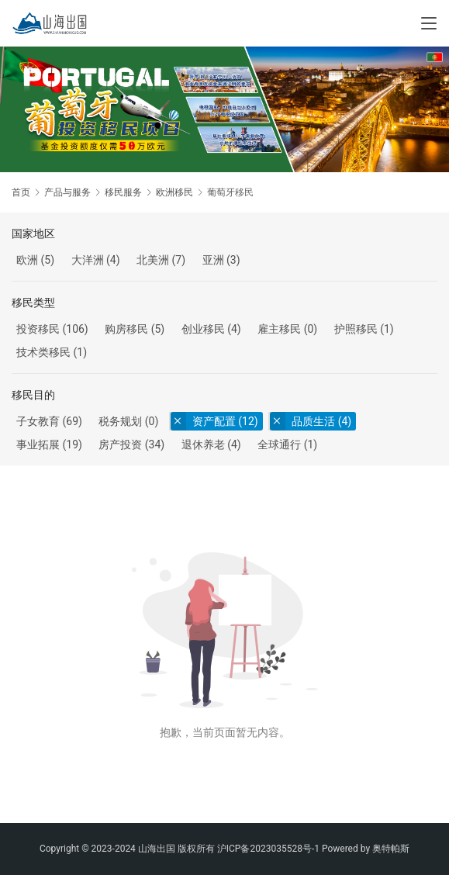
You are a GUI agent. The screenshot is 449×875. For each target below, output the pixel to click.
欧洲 (27, 260)
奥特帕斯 (390, 848)
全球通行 (279, 444)
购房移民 (126, 329)
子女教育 (38, 421)
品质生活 (313, 421)
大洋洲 (87, 260)
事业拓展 (38, 444)
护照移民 (356, 329)
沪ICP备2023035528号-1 (268, 848)
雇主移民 (279, 329)
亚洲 (213, 260)
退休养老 (203, 444)
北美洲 (152, 260)
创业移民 (203, 329)
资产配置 (214, 421)
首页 (21, 192)
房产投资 (120, 444)
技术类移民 (43, 352)
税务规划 (120, 421)
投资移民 (38, 329)
